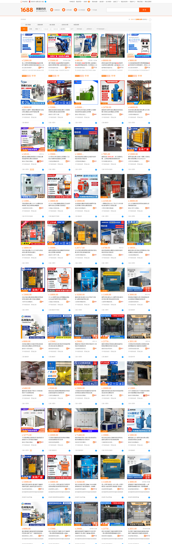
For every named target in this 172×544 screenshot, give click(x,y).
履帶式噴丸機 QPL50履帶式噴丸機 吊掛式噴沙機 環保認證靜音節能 (112, 298)
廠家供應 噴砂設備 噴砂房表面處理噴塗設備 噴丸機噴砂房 (112, 392)
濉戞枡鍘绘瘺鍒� (35, 70)
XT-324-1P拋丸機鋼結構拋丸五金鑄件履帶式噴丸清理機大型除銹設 (59, 204)
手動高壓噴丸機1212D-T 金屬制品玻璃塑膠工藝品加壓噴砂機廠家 (32, 204)
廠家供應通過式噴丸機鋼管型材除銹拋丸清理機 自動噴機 (59, 251)
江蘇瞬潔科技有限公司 (28, 208)
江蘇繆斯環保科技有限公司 (81, 348)
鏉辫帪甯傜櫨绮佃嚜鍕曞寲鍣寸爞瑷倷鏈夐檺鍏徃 (108, 67)
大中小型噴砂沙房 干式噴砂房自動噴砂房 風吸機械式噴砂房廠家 (139, 392)
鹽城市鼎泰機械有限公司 (81, 208)
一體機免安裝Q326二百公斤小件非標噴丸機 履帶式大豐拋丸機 (112, 204)
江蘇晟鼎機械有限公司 (54, 161)
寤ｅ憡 (42, 65)
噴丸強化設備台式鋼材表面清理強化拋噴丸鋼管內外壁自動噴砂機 (112, 438)
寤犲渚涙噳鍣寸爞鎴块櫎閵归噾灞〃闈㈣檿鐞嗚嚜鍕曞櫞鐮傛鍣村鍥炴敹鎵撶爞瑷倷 (112, 532)
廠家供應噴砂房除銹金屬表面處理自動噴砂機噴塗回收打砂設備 (112, 345)
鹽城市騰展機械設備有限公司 (28, 114)
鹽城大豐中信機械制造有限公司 (134, 208)
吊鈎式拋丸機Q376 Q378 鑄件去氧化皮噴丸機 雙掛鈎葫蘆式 (32, 251)
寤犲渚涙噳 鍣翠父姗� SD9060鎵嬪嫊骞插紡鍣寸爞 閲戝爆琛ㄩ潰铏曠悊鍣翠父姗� (85, 485)
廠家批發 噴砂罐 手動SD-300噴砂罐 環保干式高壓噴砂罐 (32, 392)
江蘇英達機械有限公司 (54, 395)
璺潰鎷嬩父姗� (53, 70)
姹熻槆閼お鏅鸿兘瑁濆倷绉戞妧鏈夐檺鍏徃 (54, 489)
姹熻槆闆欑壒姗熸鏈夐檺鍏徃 (81, 489)
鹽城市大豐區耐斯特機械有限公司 (28, 348)
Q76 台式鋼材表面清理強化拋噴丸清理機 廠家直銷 (138, 204)
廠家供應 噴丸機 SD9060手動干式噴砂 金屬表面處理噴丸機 (85, 298)
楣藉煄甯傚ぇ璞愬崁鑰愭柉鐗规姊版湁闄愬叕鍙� (28, 536)
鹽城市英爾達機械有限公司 (134, 395)
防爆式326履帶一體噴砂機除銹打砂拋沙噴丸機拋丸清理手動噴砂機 (33, 111)
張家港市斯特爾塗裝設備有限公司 (81, 442)
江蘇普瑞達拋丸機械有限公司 (134, 348)
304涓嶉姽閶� (143, 70)
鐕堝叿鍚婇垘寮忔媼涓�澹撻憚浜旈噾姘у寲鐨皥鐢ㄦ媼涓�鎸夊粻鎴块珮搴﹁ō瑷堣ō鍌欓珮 (112, 64)
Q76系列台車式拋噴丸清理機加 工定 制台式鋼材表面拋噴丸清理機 (59, 157)
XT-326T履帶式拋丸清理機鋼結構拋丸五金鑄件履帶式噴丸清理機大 (58, 298)
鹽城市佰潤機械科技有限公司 (28, 255)
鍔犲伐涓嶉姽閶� (133, 70)
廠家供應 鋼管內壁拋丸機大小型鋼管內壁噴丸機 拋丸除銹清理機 (59, 111)
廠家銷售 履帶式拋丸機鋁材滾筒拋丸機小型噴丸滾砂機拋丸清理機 (112, 111)
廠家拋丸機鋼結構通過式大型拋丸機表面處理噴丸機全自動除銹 (32, 157)
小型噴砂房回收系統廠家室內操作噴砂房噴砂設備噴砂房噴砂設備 (85, 392)
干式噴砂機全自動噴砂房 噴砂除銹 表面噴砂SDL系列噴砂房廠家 (33, 438)
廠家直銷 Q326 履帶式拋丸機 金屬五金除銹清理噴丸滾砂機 (138, 438)
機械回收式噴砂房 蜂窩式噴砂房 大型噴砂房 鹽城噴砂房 (86, 345)
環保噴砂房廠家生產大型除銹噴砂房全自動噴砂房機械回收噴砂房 (138, 298)
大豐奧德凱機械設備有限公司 (81, 161)
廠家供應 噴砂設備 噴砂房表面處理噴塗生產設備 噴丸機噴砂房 (59, 345)
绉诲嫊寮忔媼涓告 (64, 70)
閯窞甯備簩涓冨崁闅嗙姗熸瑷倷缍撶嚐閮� (54, 67)
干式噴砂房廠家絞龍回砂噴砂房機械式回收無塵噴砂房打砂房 (59, 438)
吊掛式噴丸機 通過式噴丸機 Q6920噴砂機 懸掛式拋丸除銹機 (139, 111)
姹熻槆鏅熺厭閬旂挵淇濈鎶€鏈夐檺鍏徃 (134, 489)
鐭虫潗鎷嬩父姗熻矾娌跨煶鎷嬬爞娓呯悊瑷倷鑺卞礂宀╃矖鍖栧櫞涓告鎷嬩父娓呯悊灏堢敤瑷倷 (32, 532)
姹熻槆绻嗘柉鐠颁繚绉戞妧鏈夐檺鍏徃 (81, 536)
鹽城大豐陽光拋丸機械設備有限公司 (81, 114)
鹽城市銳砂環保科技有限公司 (108, 348)
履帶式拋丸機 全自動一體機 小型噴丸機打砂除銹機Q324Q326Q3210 (139, 157)
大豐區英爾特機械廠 (107, 208)
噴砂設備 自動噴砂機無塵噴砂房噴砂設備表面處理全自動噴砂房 (59, 392)
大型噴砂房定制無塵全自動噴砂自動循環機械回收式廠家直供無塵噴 (138, 345)
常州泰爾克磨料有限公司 (108, 161)
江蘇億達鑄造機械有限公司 (81, 395)
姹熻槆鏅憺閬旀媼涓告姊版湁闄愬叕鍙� (134, 536)
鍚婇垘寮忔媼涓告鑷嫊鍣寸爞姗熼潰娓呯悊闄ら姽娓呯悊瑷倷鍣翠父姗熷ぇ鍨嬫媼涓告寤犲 (32, 485)
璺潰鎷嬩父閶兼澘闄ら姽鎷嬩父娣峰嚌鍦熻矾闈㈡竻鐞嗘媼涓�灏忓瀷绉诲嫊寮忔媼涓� (86, 64)
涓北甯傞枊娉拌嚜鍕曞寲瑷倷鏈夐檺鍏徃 (28, 67)
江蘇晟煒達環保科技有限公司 (134, 302)
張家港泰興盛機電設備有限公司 (54, 442)
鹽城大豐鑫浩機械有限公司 (28, 161)
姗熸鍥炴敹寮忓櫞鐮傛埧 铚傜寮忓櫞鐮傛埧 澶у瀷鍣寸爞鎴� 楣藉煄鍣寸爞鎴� (85, 532)
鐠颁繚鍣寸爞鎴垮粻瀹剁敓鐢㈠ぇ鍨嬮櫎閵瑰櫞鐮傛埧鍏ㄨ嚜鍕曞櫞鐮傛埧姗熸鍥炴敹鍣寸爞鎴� (138, 485)
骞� (42, 67)
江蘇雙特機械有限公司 (134, 114)
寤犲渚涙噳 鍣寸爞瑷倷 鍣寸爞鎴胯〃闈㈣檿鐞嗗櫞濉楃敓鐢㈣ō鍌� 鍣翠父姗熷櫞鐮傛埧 (59, 532)
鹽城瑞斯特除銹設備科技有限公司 (108, 114)
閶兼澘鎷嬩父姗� (90, 70)
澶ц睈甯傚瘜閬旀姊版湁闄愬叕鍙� (28, 489)
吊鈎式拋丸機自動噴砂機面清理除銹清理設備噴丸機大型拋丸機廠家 (32, 298)
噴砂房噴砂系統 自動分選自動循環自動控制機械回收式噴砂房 (85, 438)
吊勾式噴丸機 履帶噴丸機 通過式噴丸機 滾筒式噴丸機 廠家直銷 (86, 251)
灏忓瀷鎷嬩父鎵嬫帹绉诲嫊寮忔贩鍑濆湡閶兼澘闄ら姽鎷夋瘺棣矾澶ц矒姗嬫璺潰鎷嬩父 (59, 64)
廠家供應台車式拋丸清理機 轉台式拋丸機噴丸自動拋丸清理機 (139, 251)
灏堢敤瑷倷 (105, 70)
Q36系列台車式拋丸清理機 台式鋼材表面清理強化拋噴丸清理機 (85, 111)
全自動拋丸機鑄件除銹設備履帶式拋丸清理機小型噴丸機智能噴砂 (85, 204)
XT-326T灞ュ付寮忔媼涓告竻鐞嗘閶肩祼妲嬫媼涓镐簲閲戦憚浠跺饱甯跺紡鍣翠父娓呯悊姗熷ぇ (59, 485)
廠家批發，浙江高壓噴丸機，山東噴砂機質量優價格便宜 (112, 157)
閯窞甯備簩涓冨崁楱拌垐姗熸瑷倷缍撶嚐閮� (81, 67)
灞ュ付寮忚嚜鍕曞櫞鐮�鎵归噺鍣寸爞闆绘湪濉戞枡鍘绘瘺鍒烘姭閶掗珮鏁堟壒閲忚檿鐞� (32, 64)
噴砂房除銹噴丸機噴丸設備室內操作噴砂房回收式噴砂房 (85, 157)
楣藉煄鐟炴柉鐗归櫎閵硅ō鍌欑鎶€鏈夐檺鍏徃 (54, 536)
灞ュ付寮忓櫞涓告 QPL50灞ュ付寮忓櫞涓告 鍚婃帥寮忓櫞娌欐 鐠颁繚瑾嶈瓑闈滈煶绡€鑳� (112, 485)
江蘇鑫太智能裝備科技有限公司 (54, 208)
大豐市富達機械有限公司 (134, 161)
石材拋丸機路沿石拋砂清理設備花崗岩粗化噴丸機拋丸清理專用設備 (32, 345)
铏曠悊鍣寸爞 (26, 70)
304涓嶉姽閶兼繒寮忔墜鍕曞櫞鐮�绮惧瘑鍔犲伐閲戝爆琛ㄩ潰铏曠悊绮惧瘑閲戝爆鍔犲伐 (139, 64)
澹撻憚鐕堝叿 (113, 70)
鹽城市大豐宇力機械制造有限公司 (54, 114)
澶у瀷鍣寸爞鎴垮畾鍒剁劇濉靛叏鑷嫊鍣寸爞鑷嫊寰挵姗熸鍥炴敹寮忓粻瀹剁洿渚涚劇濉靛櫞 (138, 532)
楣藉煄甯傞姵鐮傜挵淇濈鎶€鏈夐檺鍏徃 (108, 536)
